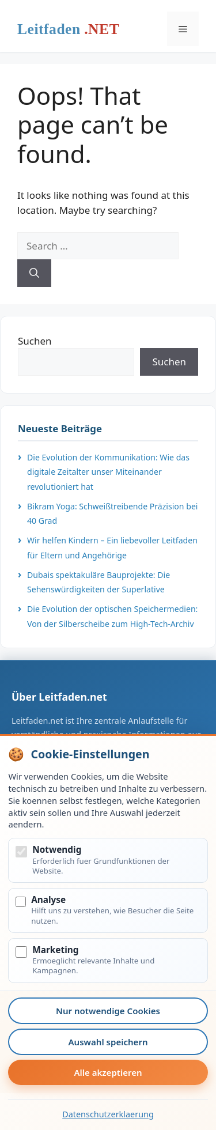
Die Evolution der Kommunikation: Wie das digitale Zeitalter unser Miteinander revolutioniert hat (108, 472)
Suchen (35, 340)
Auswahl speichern (107, 1042)
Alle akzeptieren (108, 1072)
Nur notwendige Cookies (108, 1010)
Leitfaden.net (68, 32)
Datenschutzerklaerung (108, 1114)
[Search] (34, 273)
